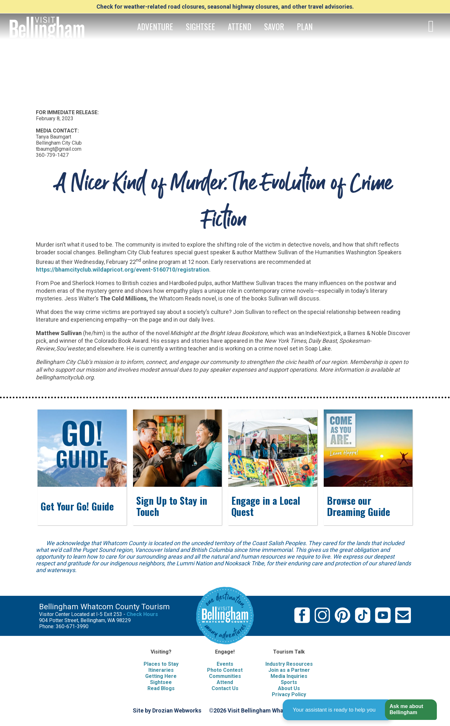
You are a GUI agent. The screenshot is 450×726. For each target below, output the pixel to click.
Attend (225, 682)
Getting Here (161, 676)
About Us (289, 688)
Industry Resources (289, 664)
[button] (410, 709)
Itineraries (161, 670)
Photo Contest (225, 670)
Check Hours (142, 614)
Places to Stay (161, 664)
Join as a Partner (289, 670)
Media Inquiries (289, 676)
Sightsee (161, 682)
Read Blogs (161, 688)
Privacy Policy (289, 694)
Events (225, 664)
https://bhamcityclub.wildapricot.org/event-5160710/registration (122, 269)
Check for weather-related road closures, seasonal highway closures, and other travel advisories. (225, 6)
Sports (289, 682)
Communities (225, 676)
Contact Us (225, 688)
